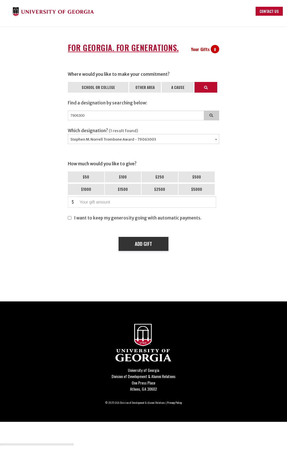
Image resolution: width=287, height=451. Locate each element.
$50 (86, 177)
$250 (159, 177)
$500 (196, 177)
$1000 (86, 189)
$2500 (159, 189)
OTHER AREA (145, 87)
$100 (123, 177)
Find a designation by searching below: (107, 103)
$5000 (196, 189)
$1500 (123, 189)
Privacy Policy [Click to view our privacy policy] (174, 402)
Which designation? (103, 130)
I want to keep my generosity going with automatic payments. (138, 218)
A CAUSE (177, 87)
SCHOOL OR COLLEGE (98, 87)
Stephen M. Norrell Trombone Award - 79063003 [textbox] (113, 139)
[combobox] (143, 139)
